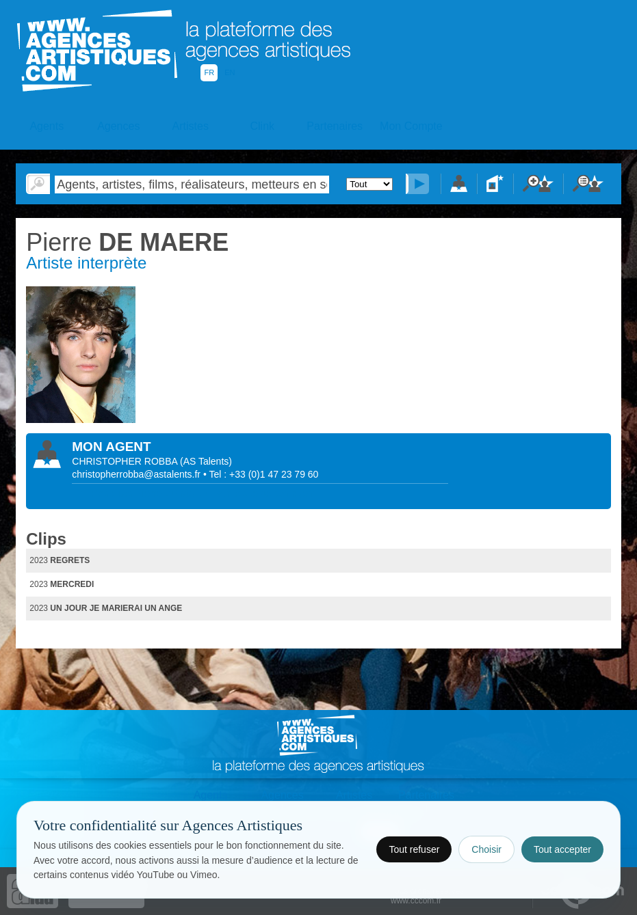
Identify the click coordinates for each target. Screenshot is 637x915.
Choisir (486, 849)
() (206, 461)
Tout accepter (562, 849)
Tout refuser (414, 849)
